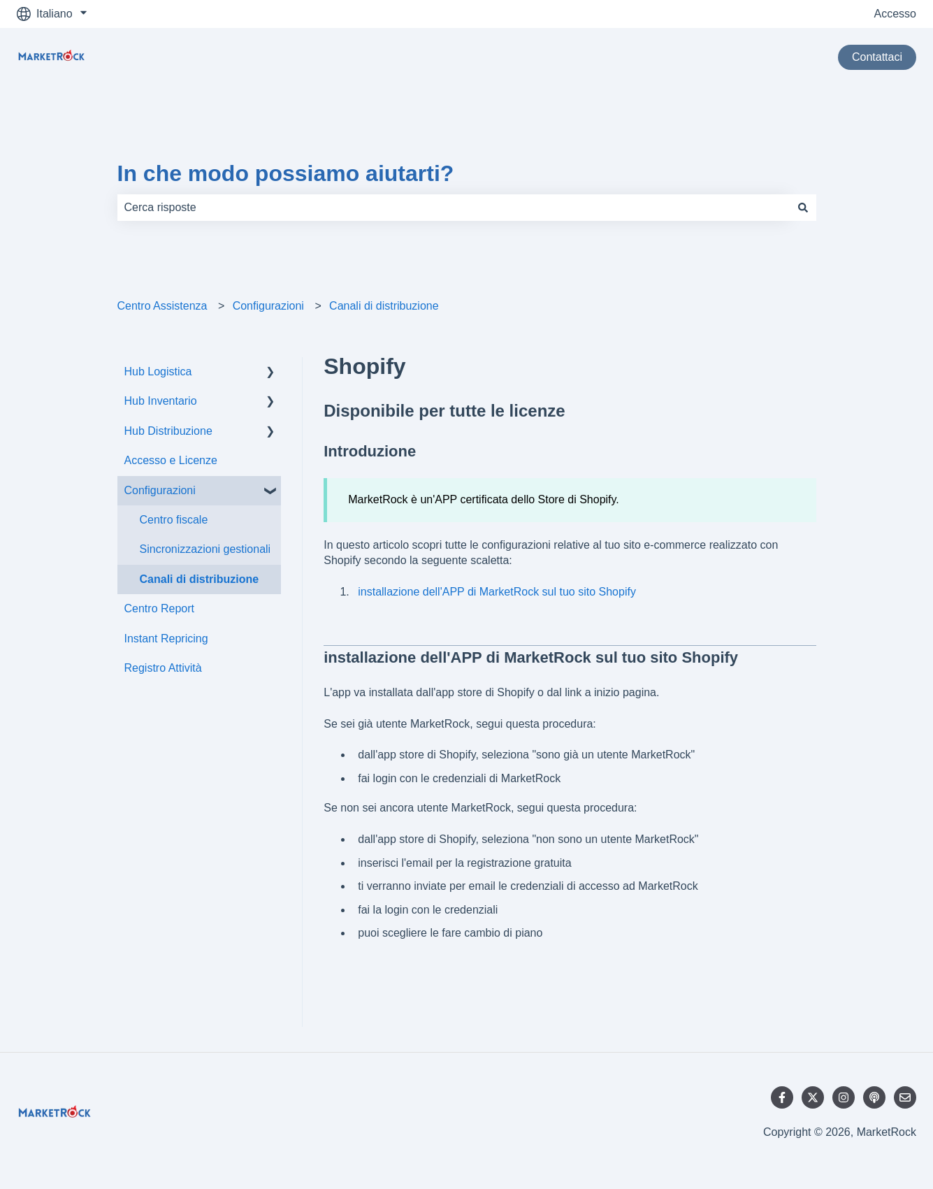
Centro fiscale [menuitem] (174, 520)
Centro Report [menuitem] (159, 608)
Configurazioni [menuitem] (160, 490)
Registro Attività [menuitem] (163, 668)
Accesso (895, 14)
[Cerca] (803, 207)
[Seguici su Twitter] (813, 1097)
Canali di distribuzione (384, 306)
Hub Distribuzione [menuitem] (168, 431)
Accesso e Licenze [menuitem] (170, 460)
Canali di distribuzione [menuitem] (199, 579)
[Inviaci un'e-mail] (905, 1097)
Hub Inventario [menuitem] (160, 401)
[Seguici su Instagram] (843, 1097)
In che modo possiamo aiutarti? (285, 173)
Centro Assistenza (162, 306)
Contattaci (877, 57)
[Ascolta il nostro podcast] (874, 1097)
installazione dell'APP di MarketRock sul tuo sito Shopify (497, 592)
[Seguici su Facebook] (782, 1097)
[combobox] (453, 207)
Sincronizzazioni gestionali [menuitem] (205, 549)
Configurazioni (268, 306)
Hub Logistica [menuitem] (158, 371)
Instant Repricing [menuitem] (166, 638)
